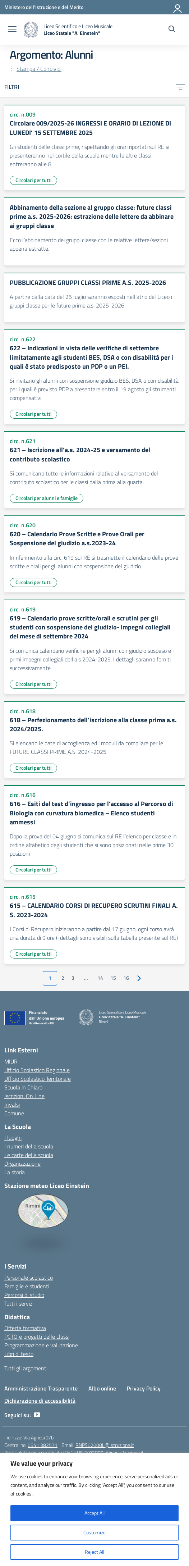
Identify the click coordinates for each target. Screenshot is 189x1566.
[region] (94, 1509)
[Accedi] (178, 7)
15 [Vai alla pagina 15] (113, 978)
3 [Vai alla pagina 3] (73, 978)
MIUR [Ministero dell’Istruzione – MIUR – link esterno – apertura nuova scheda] (11, 1061)
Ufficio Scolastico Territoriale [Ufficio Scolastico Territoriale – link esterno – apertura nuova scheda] (37, 1078)
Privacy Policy (144, 1388)
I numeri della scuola (28, 1146)
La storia (14, 1172)
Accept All (94, 1513)
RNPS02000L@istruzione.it (104, 1445)
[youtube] (37, 1415)
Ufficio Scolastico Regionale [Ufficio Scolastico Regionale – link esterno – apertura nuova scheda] (37, 1070)
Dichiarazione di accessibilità (39, 1400)
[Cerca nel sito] (172, 30)
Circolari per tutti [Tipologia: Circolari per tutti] (33, 180)
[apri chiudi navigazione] (12, 30)
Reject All (94, 1552)
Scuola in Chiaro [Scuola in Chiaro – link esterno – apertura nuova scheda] (23, 1087)
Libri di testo (18, 1353)
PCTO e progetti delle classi (36, 1336)
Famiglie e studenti (26, 1286)
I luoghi (13, 1137)
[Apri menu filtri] (180, 86)
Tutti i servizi (18, 1303)
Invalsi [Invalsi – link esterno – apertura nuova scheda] (12, 1104)
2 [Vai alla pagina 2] (62, 978)
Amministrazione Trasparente (41, 1388)
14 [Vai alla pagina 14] (100, 978)
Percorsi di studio (24, 1294)
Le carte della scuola (28, 1155)
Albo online (102, 1388)
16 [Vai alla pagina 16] (126, 978)
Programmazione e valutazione (41, 1345)
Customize (94, 1532)
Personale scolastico (28, 1277)
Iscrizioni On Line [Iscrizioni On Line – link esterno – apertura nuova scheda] (24, 1096)
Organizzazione (22, 1163)
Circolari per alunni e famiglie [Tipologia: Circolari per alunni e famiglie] (46, 498)
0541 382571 (42, 1445)
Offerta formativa (25, 1328)
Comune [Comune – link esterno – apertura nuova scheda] (14, 1113)
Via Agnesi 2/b (38, 1437)
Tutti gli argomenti (25, 1368)
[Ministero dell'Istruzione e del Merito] (43, 7)
